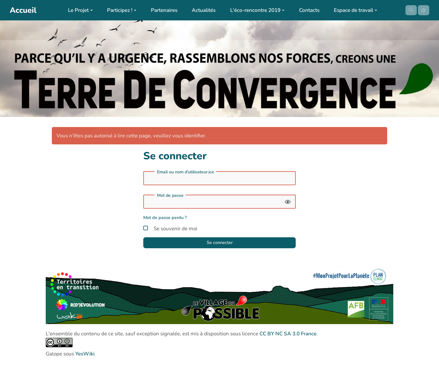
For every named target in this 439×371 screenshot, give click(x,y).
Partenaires (162, 10)
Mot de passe (170, 195)
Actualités (202, 10)
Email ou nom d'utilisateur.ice (185, 172)
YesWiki (85, 356)
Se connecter (219, 244)
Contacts (307, 10)
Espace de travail (353, 10)
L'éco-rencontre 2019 (255, 10)
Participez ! (119, 10)
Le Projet (78, 10)
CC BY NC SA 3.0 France (287, 336)
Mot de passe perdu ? (165, 217)
